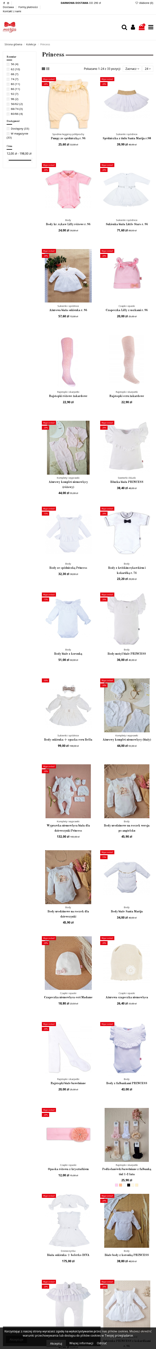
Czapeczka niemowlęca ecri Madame (68, 997)
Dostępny (20, 128)
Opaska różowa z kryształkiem (68, 1169)
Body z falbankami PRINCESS (126, 1083)
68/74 (17, 109)
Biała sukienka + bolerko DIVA (68, 1255)
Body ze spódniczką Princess (68, 568)
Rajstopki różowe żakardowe (68, 396)
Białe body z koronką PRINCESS (127, 1255)
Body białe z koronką (68, 653)
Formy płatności (28, 7)
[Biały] (124, 1185)
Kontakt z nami (12, 11)
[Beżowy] (120, 1185)
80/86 (17, 114)
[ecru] (132, 1185)
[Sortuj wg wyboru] (132, 69)
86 (15, 89)
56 (14, 64)
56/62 (17, 104)
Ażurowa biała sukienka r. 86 (68, 310)
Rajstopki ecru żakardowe (126, 396)
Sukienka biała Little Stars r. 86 (127, 224)
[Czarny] (128, 1185)
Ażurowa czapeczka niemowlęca (127, 997)
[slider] (8, 160)
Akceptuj (56, 1344)
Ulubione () (144, 3)
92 (14, 94)
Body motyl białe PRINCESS (127, 653)
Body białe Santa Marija (127, 911)
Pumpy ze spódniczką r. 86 (68, 138)
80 (15, 84)
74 (14, 79)
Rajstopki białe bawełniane (68, 1083)
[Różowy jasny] (116, 1185)
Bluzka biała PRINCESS (126, 482)
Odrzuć (102, 1343)
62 (15, 69)
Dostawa (8, 7)
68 (14, 74)
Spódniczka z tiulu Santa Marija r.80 (127, 138)
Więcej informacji (81, 1343)
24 (148, 69)
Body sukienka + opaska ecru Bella (68, 739)
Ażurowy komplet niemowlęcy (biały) (127, 739)
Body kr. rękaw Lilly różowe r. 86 (68, 224)
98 (14, 99)
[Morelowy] (136, 1185)
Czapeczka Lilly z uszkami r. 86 (127, 310)
